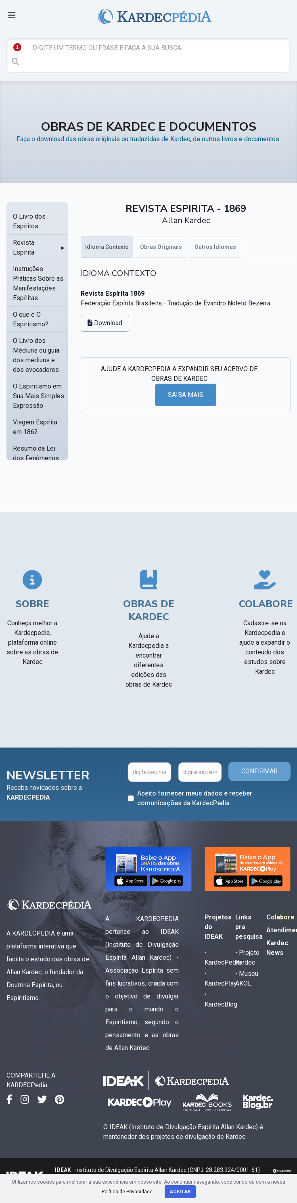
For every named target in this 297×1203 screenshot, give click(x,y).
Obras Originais (161, 247)
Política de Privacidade (127, 1192)
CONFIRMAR (259, 771)
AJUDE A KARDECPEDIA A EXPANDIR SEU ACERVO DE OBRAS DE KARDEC (179, 373)
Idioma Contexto (107, 247)
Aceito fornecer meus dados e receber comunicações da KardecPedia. (194, 798)
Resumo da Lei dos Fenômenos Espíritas (36, 458)
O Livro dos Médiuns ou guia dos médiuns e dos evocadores (36, 355)
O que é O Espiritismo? (30, 319)
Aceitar (180, 1192)
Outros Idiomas (215, 247)
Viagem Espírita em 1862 (35, 427)
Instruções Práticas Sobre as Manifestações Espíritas (38, 283)
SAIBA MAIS (185, 395)
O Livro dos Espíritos (29, 221)
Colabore (280, 917)
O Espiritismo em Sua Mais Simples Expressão (38, 395)
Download (105, 323)
